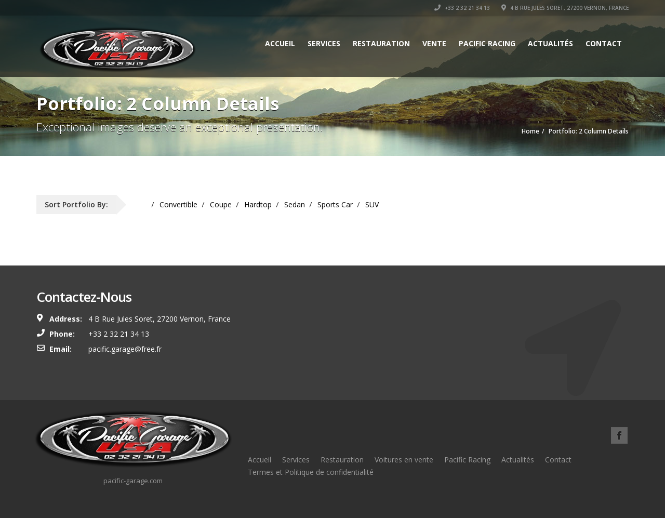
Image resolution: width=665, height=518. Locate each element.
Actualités (550, 43)
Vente (434, 43)
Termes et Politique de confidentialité (311, 472)
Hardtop (258, 204)
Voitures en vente (404, 459)
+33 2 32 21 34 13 (462, 7)
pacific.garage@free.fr (125, 349)
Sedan (294, 204)
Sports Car (335, 204)
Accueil (280, 43)
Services (324, 43)
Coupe (221, 204)
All (143, 204)
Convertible (178, 204)
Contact (604, 43)
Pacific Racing (487, 43)
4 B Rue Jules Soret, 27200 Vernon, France (565, 7)
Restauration (381, 43)
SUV (372, 204)
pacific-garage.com (133, 480)
